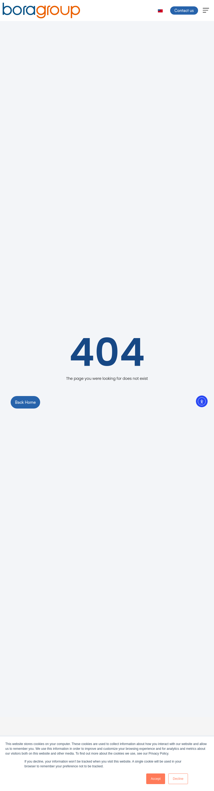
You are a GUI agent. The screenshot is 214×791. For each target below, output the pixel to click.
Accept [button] (156, 779)
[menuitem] (160, 10)
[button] (206, 10)
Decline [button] (178, 779)
